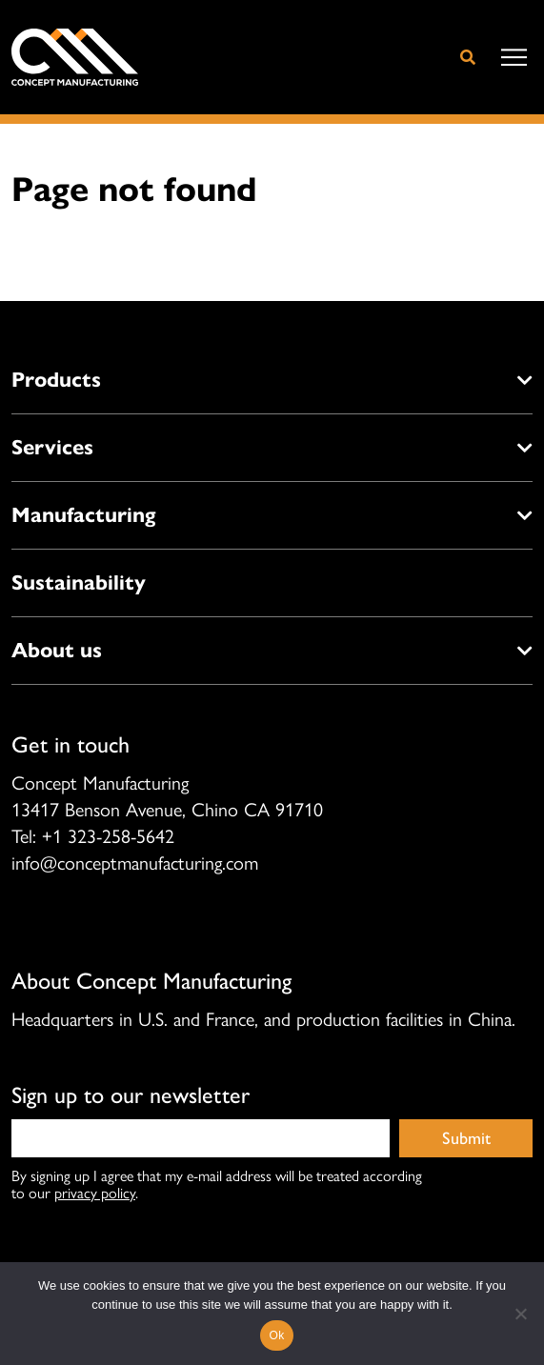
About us (56, 650)
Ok (277, 1335)
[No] (520, 1313)
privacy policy (94, 1192)
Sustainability (78, 582)
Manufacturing (83, 515)
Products (56, 379)
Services (52, 447)
